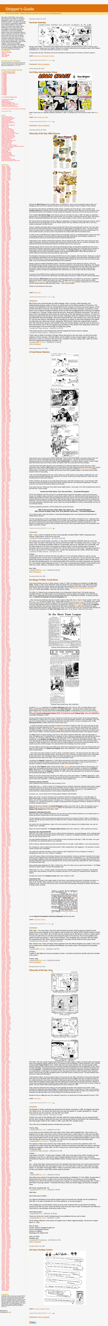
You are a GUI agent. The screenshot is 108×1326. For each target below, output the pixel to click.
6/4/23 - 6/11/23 (5, 1213)
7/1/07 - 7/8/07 (5, 271)
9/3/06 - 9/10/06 (5, 220)
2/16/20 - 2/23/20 (6, 1038)
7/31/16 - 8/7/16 (5, 821)
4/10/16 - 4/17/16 (6, 802)
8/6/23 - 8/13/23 (5, 1224)
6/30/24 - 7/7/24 (5, 1279)
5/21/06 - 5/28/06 (6, 205)
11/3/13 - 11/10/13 (6, 652)
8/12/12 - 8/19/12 (6, 577)
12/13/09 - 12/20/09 (6, 420)
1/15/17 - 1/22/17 (6, 849)
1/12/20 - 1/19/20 (6, 1032)
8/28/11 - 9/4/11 (5, 520)
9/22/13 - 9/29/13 (6, 645)
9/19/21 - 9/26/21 (6, 1108)
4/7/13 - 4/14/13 (5, 617)
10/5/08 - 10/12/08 (6, 348)
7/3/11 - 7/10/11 (5, 511)
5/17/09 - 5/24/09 (6, 386)
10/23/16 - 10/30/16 (6, 835)
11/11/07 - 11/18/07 (6, 292)
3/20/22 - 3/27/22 (6, 1139)
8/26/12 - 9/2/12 (5, 579)
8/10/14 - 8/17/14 (6, 700)
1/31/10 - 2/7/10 (5, 428)
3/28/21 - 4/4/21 (5, 1078)
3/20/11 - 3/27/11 (6, 495)
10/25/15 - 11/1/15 (6, 774)
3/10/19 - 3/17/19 (6, 982)
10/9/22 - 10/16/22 (6, 1173)
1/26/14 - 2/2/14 (5, 666)
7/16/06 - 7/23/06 (6, 212)
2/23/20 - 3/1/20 (5, 1039)
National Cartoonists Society (8, 135)
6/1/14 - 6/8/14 (5, 688)
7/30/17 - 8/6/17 (5, 882)
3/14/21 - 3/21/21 (6, 1076)
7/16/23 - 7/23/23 (6, 1220)
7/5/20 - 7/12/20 (5, 1057)
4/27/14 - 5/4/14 (5, 682)
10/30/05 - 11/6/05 (6, 171)
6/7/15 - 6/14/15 (5, 750)
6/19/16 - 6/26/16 (6, 814)
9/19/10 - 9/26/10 (6, 466)
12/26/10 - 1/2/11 (6, 481)
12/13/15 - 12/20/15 (6, 782)
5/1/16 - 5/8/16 (5, 806)
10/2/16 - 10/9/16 (6, 832)
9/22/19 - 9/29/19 (6, 1014)
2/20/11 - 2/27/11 (6, 491)
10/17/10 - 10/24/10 (6, 469)
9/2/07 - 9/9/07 (5, 280)
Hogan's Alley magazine (7, 119)
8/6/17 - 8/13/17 (5, 884)
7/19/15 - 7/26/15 (6, 757)
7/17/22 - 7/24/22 (6, 1159)
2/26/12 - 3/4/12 (5, 551)
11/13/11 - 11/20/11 (6, 533)
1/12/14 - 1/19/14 (6, 664)
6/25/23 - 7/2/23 (5, 1217)
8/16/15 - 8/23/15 (6, 762)
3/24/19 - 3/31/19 (6, 984)
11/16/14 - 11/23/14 (6, 716)
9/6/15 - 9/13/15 (5, 766)
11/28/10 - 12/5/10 (6, 476)
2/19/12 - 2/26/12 (6, 550)
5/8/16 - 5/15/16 (5, 807)
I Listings (4, 83)
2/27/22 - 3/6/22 (5, 1135)
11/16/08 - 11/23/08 (6, 355)
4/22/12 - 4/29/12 (6, 560)
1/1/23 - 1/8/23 (5, 1187)
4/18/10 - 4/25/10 (6, 440)
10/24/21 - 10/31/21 (6, 1114)
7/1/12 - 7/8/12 (5, 572)
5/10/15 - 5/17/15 (6, 746)
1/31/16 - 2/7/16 (5, 790)
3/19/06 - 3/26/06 (6, 194)
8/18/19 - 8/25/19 (6, 1009)
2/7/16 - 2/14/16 (5, 792)
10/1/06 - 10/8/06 (6, 225)
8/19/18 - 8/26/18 (6, 947)
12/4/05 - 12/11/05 (6, 177)
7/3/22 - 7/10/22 (5, 1156)
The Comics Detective (7, 128)
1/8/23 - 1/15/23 (5, 1188)
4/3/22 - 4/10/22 (5, 1141)
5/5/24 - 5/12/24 (5, 1270)
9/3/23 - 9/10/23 (5, 1228)
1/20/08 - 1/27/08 (6, 304)
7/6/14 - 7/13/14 (5, 694)
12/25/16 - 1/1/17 (6, 846)
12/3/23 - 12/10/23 (6, 1244)
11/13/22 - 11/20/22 (6, 1179)
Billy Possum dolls (40, 281)
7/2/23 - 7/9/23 (5, 1218)
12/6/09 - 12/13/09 (6, 419)
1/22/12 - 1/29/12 (6, 545)
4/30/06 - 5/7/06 (5, 201)
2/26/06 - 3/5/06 (5, 191)
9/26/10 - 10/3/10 (6, 467)
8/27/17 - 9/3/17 (5, 887)
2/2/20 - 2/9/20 (5, 1036)
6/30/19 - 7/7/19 (5, 1001)
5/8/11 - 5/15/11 (5, 501)
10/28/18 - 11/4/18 (6, 959)
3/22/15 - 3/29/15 (6, 737)
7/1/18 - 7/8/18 (5, 939)
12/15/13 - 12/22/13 (6, 659)
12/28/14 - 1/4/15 (6, 723)
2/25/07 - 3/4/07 (5, 250)
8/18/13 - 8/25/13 (6, 639)
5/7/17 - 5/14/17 (5, 868)
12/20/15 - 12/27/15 (6, 783)
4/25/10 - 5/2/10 (5, 441)
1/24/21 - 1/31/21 (6, 1068)
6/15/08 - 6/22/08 (6, 329)
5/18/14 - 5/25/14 (6, 685)
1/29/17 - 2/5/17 (5, 852)
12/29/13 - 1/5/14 (6, 662)
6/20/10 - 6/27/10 (6, 450)
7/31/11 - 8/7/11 (5, 515)
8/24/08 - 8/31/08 (6, 341)
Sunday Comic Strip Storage (8, 105)
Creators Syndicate (6, 120)
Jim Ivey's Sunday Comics (42, 1309)
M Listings (4, 88)
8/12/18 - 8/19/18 (6, 946)
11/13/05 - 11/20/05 (6, 173)
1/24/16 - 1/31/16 (6, 789)
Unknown (42, 949)
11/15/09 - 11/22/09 (6, 415)
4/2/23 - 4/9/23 (5, 1202)
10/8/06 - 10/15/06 (6, 226)
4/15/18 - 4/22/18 (6, 926)
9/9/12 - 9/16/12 (5, 581)
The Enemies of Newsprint (8, 99)
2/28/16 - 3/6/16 (5, 795)
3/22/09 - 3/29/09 (6, 376)
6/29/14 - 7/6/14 (5, 692)
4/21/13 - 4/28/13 (6, 619)
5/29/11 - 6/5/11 (5, 505)
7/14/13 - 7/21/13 (6, 633)
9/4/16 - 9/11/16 (5, 827)
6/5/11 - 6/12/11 (5, 506)
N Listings (4, 89)
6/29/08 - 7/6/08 (5, 331)
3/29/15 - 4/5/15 (5, 738)
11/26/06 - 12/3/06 (6, 234)
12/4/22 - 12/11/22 (6, 1182)
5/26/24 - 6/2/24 (5, 1273)
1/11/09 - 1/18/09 (6, 364)
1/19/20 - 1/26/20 (6, 1034)
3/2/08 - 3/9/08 (5, 311)
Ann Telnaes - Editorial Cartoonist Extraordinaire (13, 146)
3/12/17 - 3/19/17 (6, 859)
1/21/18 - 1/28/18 (6, 912)
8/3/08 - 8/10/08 (5, 337)
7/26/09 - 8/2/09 (5, 397)
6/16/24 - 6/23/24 (6, 1277)
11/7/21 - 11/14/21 (6, 1116)
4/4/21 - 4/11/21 (5, 1080)
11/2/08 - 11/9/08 (6, 352)
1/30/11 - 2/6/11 (5, 487)
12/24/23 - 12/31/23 (6, 1247)
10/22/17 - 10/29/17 (6, 897)
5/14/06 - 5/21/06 (6, 204)
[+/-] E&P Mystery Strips (8, 72)
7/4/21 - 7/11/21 (5, 1095)
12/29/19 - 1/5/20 (6, 1030)
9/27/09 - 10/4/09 (6, 408)
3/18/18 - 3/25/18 (6, 921)
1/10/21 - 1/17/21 (6, 1065)
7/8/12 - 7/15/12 (5, 573)
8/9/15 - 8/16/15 (5, 761)
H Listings (4, 82)
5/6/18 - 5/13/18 (5, 930)
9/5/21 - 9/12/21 (5, 1106)
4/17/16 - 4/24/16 (6, 803)
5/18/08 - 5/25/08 (6, 324)
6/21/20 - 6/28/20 (6, 1055)
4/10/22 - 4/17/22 (6, 1142)
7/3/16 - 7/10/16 (5, 816)
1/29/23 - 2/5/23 (5, 1192)
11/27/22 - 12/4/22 (6, 1181)
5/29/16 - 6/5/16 (5, 810)
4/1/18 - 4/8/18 (5, 924)
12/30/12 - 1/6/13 (6, 600)
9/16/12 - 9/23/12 (6, 583)
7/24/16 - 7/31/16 (6, 820)
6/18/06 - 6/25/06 (6, 207)
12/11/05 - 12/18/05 (6, 178)
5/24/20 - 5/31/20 (6, 1050)
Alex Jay (4, 53)
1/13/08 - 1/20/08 (6, 303)
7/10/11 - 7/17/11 (6, 512)
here (81, 763)
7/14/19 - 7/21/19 (6, 1003)
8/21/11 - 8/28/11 (6, 519)
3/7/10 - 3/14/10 (5, 434)
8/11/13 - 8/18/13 (6, 638)
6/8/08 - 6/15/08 (5, 328)
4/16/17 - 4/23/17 (6, 865)
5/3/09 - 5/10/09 (5, 383)
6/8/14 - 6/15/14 (5, 689)
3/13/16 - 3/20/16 (6, 798)
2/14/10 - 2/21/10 (6, 430)
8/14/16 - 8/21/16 (6, 823)
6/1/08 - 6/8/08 (5, 326)
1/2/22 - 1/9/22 (5, 1126)
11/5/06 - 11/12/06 (6, 231)
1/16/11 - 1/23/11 (6, 485)
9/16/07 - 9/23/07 (6, 283)
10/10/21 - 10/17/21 (6, 1112)
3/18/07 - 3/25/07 (6, 253)
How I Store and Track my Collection (10, 106)
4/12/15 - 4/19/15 (6, 741)
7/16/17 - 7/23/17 (6, 880)
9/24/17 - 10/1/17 (6, 892)
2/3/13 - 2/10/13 (5, 606)
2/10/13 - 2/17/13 (6, 607)
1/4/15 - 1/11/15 (5, 724)
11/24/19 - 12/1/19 (6, 1024)
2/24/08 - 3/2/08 (5, 310)
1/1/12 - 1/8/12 (5, 541)
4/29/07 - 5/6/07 (5, 260)
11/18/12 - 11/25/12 (6, 593)
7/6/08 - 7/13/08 (5, 332)
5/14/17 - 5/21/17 (6, 870)
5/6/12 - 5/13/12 (5, 563)
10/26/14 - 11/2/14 (6, 713)
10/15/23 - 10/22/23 (6, 1235)
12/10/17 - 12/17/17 (6, 905)
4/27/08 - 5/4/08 (5, 321)
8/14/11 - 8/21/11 (6, 518)
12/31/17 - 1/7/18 (6, 908)
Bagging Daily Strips (6, 101)
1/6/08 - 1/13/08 (5, 302)
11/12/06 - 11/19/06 (6, 232)
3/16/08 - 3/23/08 (6, 314)
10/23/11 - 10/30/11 (6, 530)
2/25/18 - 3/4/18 (5, 918)
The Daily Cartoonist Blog (7, 131)
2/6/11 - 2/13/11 (5, 488)
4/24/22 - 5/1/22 (5, 1145)
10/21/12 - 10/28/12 (6, 589)
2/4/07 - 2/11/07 (5, 246)
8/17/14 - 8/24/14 (6, 701)
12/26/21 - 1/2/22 (6, 1124)
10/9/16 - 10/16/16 (6, 833)
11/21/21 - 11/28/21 (6, 1119)
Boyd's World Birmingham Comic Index (11, 160)
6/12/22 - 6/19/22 (6, 1153)
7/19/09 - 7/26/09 (6, 396)
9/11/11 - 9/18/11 (6, 522)
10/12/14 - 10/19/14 (6, 710)
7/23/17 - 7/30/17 (6, 881)
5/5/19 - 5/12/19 (5, 991)
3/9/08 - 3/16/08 (5, 312)
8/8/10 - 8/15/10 (5, 459)
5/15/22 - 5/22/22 (6, 1148)
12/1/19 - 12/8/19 (6, 1025)
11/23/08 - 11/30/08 (6, 356)
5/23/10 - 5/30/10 (6, 446)
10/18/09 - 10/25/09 (6, 411)
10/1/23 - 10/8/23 (6, 1233)
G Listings (4, 80)
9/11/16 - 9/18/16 (6, 828)
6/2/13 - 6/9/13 (5, 626)
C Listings (4, 75)
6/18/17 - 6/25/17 (6, 875)
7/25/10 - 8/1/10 (5, 456)
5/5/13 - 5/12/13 (5, 622)
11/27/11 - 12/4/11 (6, 535)
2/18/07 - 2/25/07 (6, 249)
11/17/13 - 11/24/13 (6, 655)
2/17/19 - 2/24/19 (6, 978)
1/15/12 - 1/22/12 (6, 544)
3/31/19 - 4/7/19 (5, 985)
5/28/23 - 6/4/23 (5, 1212)
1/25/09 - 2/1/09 (5, 367)
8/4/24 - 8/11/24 (5, 1285)
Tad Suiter (42, 342)
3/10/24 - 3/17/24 (6, 1260)
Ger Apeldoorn (44, 1141)
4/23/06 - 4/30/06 (6, 200)
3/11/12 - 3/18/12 (6, 553)
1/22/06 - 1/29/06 (6, 185)
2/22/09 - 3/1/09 (5, 371)
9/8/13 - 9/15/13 (5, 643)
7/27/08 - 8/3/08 (5, 336)
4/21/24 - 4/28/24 (6, 1267)
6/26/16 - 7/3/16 (5, 815)
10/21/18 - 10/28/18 (6, 958)
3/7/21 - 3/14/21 (5, 1075)
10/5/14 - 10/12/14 (6, 709)
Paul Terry (39, 707)
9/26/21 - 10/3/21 (6, 1109)
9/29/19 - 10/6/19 (6, 1015)
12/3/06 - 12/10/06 (6, 236)
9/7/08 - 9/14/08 (5, 343)
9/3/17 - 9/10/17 (5, 888)
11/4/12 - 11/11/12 (6, 591)
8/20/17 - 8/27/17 (6, 886)
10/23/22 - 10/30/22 (6, 1175)
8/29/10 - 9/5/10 (5, 462)
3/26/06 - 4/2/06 (5, 195)
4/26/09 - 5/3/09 (5, 382)
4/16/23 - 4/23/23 (6, 1205)
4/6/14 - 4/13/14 (5, 678)
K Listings (4, 85)
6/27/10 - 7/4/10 (5, 452)
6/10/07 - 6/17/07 (6, 267)
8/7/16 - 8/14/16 (5, 822)
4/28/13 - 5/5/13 (5, 620)
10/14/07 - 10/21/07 (6, 288)
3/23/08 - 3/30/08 (6, 315)
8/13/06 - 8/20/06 (6, 217)
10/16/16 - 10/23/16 (6, 834)
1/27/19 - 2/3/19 (5, 975)
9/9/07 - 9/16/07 (5, 282)
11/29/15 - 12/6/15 (6, 780)
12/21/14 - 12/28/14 (6, 722)
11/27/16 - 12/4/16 (6, 841)
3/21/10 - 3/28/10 (6, 436)
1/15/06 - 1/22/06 (6, 184)
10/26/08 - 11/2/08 (6, 351)
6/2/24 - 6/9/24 (5, 1274)
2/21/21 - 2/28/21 (6, 1073)
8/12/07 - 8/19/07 (6, 277)
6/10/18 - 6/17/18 (6, 936)
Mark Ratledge (6, 55)
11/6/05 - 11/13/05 (6, 172)
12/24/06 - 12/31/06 (6, 239)
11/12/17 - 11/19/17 (6, 900)
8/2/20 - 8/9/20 (5, 1058)
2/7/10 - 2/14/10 (5, 429)
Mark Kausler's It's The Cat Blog (9, 145)
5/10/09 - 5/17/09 (6, 384)
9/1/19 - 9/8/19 (5, 1011)
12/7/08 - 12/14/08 (6, 358)
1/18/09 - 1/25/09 (6, 365)
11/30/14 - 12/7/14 (6, 718)
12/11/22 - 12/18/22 (6, 1184)
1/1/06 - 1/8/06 (5, 181)
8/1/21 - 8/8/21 (5, 1100)
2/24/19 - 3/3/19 (5, 979)
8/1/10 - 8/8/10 (5, 458)
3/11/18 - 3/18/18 (6, 920)
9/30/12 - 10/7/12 (6, 585)
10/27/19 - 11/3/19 (6, 1019)
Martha (67, 766)
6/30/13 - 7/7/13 (5, 631)
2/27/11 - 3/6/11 (5, 492)
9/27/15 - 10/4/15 (6, 769)
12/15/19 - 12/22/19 (6, 1028)
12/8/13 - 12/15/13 (6, 658)
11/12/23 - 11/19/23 (6, 1240)
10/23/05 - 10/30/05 (6, 169)
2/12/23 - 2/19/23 (6, 1194)
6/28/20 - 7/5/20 (5, 1056)
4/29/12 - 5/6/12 (5, 561)
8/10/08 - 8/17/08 (6, 338)
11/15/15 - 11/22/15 (6, 777)
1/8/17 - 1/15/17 (5, 848)
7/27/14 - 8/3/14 (5, 697)
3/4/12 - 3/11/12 (5, 552)
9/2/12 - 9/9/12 (5, 580)
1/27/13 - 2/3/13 (5, 605)
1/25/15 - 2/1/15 (5, 728)
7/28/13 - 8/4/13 (5, 636)
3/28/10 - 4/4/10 (5, 437)
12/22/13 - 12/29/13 (6, 661)
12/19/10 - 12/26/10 (6, 480)
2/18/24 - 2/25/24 (6, 1257)
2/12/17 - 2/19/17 (6, 854)
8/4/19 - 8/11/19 (5, 1006)
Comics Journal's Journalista (8, 132)
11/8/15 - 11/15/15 (6, 776)
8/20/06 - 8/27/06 (6, 218)
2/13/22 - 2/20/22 (6, 1133)
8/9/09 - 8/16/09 (5, 400)
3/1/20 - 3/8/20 (5, 1041)
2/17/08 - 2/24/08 (6, 309)
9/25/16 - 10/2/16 (6, 831)
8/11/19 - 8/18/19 (6, 1008)
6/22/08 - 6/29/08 (6, 330)
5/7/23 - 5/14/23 (5, 1208)
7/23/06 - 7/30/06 (6, 213)
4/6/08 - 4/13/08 (5, 317)
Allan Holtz (42, 570)
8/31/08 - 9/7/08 (5, 342)
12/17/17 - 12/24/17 (6, 906)
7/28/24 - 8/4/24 (5, 1284)
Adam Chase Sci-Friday (41, 117)
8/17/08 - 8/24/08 (6, 339)
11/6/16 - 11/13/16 (6, 838)
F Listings (4, 79)
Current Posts (5, 1290)
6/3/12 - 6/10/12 (5, 567)
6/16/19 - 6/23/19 (6, 998)
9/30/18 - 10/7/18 (6, 955)
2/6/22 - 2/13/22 (5, 1132)
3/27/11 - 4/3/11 (5, 496)
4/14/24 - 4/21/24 (6, 1266)
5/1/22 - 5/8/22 (5, 1146)
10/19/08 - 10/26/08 (6, 350)
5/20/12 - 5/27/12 (6, 565)
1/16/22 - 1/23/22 (6, 1128)
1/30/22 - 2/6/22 (5, 1130)
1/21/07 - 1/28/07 (6, 244)
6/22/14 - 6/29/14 (6, 691)
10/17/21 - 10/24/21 (6, 1113)
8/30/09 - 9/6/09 (5, 403)
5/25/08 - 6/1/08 (5, 325)
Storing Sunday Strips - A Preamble (10, 104)
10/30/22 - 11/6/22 (6, 1176)
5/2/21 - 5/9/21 (5, 1084)
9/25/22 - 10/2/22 (6, 1171)
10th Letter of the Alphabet (8, 129)
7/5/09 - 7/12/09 (5, 394)
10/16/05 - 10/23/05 (6, 168)
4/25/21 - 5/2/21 (5, 1083)
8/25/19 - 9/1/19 (5, 1010)
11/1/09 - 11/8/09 (6, 413)
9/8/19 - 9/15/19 (5, 1012)
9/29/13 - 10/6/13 (6, 646)
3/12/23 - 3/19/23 (6, 1199)
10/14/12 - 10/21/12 (6, 587)
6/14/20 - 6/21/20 (6, 1054)
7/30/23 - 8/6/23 (5, 1222)
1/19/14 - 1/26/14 (6, 665)
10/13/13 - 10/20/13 (6, 649)
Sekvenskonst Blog (6, 139)
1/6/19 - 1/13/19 (5, 971)
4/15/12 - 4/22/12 (6, 559)
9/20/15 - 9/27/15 (6, 768)
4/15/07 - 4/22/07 (6, 258)
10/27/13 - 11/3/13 (6, 651)
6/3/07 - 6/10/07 (5, 266)
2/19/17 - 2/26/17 (6, 855)
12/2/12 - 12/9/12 (6, 596)
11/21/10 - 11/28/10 (6, 475)
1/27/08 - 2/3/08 (5, 305)
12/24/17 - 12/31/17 (6, 907)
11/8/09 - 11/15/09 (6, 414)
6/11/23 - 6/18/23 (6, 1214)
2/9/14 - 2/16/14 (5, 669)
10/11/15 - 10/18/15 (6, 772)
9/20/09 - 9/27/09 (6, 407)
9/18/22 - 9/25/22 (6, 1169)
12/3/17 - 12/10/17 (6, 904)
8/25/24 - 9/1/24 (5, 1289)
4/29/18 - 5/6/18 (5, 929)
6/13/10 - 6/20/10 (6, 449)
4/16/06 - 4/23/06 (6, 199)
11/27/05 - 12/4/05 (6, 175)
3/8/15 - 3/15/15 (5, 735)
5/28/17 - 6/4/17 (5, 872)
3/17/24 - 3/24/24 (6, 1261)
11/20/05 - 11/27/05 (6, 174)
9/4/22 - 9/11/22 (5, 1167)
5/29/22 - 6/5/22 (5, 1150)
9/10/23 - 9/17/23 (6, 1230)
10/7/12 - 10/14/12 (6, 586)
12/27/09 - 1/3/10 (6, 422)
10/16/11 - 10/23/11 (6, 528)
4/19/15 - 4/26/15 (6, 742)
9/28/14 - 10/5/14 (6, 708)
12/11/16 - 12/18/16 (6, 844)
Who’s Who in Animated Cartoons (46, 807)
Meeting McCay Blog (6, 152)
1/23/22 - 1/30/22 (6, 1129)
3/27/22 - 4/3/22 (5, 1140)
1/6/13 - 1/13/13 (5, 602)
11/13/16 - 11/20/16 (6, 839)
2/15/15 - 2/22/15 (6, 731)
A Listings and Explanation (8, 73)
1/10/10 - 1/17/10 (6, 424)
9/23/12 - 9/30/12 (6, 584)
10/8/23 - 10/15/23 (6, 1234)
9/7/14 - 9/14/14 (5, 704)
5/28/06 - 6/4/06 (5, 206)
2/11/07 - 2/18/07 (6, 247)
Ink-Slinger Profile (85, 468)
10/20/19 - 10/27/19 (6, 1018)
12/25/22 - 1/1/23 (6, 1186)
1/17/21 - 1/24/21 (6, 1067)
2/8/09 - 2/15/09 (5, 369)
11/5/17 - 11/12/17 (6, 899)
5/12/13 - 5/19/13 (6, 623)
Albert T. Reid (35, 601)
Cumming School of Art (76, 601)
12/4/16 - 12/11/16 (6, 842)
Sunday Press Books (6, 142)
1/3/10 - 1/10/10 (5, 423)
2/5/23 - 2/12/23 (5, 1193)
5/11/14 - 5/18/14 (6, 684)
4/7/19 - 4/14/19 (5, 986)
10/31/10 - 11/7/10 (6, 472)
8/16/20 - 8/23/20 (6, 1061)
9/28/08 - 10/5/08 (6, 347)
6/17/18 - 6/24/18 (6, 937)
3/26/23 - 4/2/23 (5, 1201)
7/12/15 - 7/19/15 (6, 756)
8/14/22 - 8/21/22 (6, 1163)
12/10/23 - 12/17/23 (6, 1245)
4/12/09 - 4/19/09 (6, 380)
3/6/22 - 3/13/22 (5, 1136)
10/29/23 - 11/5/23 (6, 1238)
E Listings (4, 78)
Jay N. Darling (78, 604)
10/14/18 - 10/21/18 (6, 957)
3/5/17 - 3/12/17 (5, 858)
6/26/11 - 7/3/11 (5, 509)
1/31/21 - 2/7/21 (5, 1069)
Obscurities (37, 292)
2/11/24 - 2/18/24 (6, 1256)
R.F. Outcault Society (6, 153)
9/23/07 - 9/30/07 (6, 284)
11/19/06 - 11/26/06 (6, 233)
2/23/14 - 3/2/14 (5, 671)
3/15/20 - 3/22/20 (6, 1043)
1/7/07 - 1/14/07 (5, 242)
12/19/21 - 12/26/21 (6, 1123)
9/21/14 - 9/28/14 (6, 707)
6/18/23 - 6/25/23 (6, 1215)
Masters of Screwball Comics (8, 137)
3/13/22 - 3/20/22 (6, 1137)
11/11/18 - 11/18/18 (6, 962)
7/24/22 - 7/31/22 (6, 1160)
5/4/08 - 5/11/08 (5, 322)
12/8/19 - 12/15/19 (6, 1027)
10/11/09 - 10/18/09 (6, 410)
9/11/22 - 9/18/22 (6, 1168)
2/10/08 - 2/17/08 (6, 308)
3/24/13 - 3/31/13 (6, 615)
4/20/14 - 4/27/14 (6, 681)
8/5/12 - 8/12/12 (5, 576)
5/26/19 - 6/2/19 (5, 995)
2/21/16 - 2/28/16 (6, 794)
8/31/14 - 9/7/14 (5, 703)
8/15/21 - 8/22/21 (6, 1102)
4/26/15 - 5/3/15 (5, 743)
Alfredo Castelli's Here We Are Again (10, 133)
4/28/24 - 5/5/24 (5, 1269)
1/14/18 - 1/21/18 (6, 911)
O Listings (4, 90)
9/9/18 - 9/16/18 (5, 951)
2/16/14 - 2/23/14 (6, 670)
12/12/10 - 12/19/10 (6, 479)
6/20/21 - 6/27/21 (6, 1093)
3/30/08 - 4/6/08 (5, 316)
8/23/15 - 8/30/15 (6, 763)
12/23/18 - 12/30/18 (6, 969)
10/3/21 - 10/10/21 (6, 1110)
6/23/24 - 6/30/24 (6, 1278)
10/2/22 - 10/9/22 (6, 1172)
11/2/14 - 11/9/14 (6, 714)
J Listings (4, 84)
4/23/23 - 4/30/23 (6, 1206)
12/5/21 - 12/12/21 (6, 1121)
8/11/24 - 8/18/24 (6, 1286)
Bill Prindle (42, 1190)
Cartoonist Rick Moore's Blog (8, 159)
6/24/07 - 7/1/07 (5, 270)
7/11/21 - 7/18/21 (6, 1096)
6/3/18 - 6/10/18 (5, 934)
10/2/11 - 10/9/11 (6, 526)
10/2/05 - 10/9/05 (6, 166)
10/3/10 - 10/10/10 (6, 468)
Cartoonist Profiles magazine (8, 118)
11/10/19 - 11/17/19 (6, 1022)
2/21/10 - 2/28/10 (6, 432)
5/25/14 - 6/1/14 (5, 687)
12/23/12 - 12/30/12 (6, 599)
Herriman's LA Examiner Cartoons (44, 56)
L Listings (4, 87)
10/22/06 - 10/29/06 (6, 229)
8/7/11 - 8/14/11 (5, 517)
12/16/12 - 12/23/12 (6, 598)
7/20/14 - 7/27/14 (6, 696)
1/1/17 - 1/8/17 (5, 847)
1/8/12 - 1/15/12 (5, 543)
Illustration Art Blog (6, 150)
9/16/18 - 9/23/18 (6, 952)
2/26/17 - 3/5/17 (5, 857)
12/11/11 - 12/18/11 (6, 538)
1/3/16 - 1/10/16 (5, 786)
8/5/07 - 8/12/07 (5, 276)
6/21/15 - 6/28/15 (6, 753)
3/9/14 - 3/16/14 (5, 674)
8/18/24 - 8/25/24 (6, 1287)
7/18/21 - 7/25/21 (6, 1097)
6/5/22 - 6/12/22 (5, 1152)
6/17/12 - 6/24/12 (6, 570)
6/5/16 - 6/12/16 (5, 812)
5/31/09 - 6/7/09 (5, 388)
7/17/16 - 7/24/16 (6, 819)
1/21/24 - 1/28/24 (6, 1252)
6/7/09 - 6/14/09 (5, 389)
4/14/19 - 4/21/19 (6, 988)
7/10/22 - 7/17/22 (6, 1158)
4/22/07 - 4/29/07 (6, 259)
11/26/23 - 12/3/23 (6, 1243)
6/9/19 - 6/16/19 (5, 997)
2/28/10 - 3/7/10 (5, 433)
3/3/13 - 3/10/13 (5, 611)
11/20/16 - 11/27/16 (6, 840)
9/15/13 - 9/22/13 (6, 644)
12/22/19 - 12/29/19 (6, 1029)
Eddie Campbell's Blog (7, 141)
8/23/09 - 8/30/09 (6, 402)
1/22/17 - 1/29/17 (6, 851)
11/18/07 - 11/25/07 (6, 293)
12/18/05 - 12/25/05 (6, 179)
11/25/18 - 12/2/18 (6, 964)
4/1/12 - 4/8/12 (5, 557)
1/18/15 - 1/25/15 (6, 727)
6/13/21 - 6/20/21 (6, 1091)
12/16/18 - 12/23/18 (6, 967)
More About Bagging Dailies (8, 103)
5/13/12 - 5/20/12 (6, 564)
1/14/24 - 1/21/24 (6, 1251)
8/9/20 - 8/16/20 (5, 1060)
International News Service (62, 727)
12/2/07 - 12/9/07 (6, 296)
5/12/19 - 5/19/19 (6, 992)
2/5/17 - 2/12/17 (5, 853)
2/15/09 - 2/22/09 (6, 370)
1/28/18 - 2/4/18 (5, 913)
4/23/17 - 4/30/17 (6, 866)
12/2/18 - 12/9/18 (6, 965)
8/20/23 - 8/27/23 (6, 1226)
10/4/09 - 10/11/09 (6, 409)
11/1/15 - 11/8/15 (6, 775)
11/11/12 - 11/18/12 (6, 592)
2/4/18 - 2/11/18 (5, 914)
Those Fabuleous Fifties (7, 147)
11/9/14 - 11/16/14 (6, 715)
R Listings (4, 94)
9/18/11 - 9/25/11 (6, 524)
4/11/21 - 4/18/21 (6, 1081)
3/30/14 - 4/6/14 (5, 677)
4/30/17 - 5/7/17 (5, 867)
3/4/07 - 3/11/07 (5, 251)
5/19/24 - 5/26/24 (6, 1272)
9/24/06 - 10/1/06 (6, 224)
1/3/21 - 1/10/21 (5, 1064)
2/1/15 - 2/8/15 (5, 729)
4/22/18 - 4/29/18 (6, 927)
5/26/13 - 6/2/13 (5, 625)
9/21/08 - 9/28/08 (6, 345)
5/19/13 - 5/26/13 (6, 624)
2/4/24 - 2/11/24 (5, 1254)
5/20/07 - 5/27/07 (6, 264)
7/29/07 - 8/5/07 (5, 275)
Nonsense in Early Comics (8, 134)
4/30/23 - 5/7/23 (5, 1207)
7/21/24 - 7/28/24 (6, 1283)
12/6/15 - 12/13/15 (6, 781)
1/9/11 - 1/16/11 (5, 483)
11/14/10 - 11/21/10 (6, 474)
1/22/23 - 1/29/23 (6, 1191)
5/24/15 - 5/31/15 (6, 748)
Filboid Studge (5, 151)
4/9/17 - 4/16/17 (5, 864)
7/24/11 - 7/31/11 (6, 514)
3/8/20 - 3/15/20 (5, 1042)
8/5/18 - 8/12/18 (5, 945)
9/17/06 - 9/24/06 (6, 223)
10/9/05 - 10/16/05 (6, 167)
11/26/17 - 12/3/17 (6, 903)
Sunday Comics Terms (6, 111)
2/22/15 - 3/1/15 (5, 733)
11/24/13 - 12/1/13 (6, 656)
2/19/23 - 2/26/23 (6, 1195)
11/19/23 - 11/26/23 (6, 1241)
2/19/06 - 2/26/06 (6, 190)
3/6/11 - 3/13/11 (5, 493)
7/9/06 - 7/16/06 (5, 211)
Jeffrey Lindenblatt (7, 52)
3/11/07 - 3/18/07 (6, 252)
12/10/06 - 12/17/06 (6, 237)
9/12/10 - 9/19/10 (6, 465)
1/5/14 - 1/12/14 (5, 663)
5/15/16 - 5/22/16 (6, 808)
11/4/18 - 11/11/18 (6, 960)
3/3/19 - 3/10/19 (5, 980)
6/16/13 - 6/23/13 (6, 629)
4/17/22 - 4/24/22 (6, 1143)
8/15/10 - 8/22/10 (6, 460)
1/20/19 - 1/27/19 (6, 973)
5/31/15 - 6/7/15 (5, 749)
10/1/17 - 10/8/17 (6, 893)
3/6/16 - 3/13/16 (5, 796)
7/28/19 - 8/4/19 (5, 1005)
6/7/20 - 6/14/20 (5, 1052)
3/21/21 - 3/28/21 (6, 1077)
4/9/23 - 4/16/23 (5, 1204)
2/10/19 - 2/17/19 (6, 977)
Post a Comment (43, 64)
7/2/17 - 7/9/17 (5, 878)
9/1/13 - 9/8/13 (5, 642)
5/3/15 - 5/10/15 (5, 744)
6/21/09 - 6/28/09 (6, 391)
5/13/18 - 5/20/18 (6, 931)
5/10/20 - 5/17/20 (6, 1048)
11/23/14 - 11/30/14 (6, 717)
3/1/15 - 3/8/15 (5, 734)
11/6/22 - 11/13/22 (6, 1178)
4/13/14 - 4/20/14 (6, 679)
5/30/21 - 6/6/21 (5, 1089)
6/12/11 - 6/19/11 (6, 507)
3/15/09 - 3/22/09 (6, 375)
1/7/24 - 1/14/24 (5, 1250)
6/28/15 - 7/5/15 (5, 754)
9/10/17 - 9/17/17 (6, 890)
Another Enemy (5, 100)
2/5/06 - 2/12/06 (5, 187)
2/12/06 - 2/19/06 (6, 188)
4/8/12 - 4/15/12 (5, 558)
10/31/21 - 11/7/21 (6, 1115)
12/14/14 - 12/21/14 (6, 721)
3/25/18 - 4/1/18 (5, 923)
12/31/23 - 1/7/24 (6, 1248)
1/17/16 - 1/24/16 (6, 788)
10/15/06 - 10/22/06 (6, 227)
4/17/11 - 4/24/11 (6, 498)
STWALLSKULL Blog (6, 144)
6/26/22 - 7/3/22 (5, 1155)
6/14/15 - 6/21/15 (6, 751)
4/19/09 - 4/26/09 (6, 381)
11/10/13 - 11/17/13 (6, 653)
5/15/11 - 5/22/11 (6, 502)
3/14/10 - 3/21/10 (6, 435)
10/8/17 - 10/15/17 (6, 894)
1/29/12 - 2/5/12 (5, 546)
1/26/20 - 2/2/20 (5, 1035)
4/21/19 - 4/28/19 (6, 989)
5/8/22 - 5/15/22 (5, 1147)
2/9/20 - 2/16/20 (5, 1037)
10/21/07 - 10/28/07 (6, 289)
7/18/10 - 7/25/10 (6, 455)
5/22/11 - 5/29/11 (6, 504)
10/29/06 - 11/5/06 (6, 230)
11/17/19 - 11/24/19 (6, 1023)
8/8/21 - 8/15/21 (5, 1101)
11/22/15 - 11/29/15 (6, 779)
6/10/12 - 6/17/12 (6, 568)
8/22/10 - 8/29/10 (6, 461)
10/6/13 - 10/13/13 (6, 648)
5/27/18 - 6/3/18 (5, 933)
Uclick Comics (5, 124)
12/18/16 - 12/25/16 (6, 845)
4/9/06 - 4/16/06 (5, 198)
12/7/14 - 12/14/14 (6, 720)
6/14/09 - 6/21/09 (6, 390)
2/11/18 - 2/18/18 (6, 916)
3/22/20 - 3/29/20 (6, 1044)
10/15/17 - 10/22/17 (6, 895)
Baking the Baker (6, 157)
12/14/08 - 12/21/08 (6, 360)
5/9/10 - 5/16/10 (5, 443)
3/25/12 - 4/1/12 (5, 556)
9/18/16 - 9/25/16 (6, 829)
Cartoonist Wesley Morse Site (8, 140)
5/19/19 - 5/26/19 (6, 993)
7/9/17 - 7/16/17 (5, 879)
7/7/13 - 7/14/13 (5, 632)
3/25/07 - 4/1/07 (5, 254)
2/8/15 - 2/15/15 (5, 730)
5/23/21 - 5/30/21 (6, 1088)
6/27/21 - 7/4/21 (5, 1094)
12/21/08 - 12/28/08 (6, 361)
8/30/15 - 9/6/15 (5, 764)
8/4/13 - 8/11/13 (5, 637)
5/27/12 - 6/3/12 (5, 566)
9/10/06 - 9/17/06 (6, 221)
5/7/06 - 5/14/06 (5, 203)
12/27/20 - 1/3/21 (6, 1063)
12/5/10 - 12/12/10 (6, 478)
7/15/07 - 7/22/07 (6, 273)
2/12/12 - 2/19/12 (6, 548)
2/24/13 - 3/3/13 (5, 610)
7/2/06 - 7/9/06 (5, 210)
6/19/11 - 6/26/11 (6, 508)
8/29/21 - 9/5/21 (5, 1104)
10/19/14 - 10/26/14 (6, 711)
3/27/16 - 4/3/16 (5, 800)
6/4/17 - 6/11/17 (5, 873)
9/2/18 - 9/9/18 (5, 950)
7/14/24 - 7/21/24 (6, 1281)
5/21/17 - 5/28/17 (6, 871)
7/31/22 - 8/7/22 (5, 1161)
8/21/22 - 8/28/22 (6, 1165)
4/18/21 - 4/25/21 (6, 1082)
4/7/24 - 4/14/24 (5, 1265)
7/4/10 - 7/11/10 (5, 453)
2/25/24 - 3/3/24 (5, 1258)
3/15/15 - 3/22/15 (6, 736)
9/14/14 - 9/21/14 (6, 705)
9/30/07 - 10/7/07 (6, 285)
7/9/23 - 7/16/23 (5, 1219)
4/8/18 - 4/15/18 (5, 925)
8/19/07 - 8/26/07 (6, 278)
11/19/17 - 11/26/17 (6, 901)
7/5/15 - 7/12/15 (5, 755)
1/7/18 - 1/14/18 (5, 910)
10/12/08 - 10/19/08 (6, 349)
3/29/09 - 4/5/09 (5, 377)
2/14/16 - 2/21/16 (6, 793)
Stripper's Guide (19, 9)
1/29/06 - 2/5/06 (5, 186)
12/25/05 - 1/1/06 (6, 180)
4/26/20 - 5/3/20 (5, 1045)
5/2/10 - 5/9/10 (5, 442)
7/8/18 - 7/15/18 (5, 940)
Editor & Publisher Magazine (8, 125)
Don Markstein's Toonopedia (8, 155)
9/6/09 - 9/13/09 (5, 404)
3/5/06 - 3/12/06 (5, 192)
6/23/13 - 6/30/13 (6, 630)
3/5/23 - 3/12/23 (5, 1198)
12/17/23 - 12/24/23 (6, 1246)
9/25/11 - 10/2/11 (6, 525)
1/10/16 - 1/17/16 (6, 787)
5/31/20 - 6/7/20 (5, 1051)
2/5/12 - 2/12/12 (5, 547)
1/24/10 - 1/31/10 (6, 427)
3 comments (49, 296)
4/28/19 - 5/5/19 (5, 990)
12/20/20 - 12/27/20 (6, 1062)
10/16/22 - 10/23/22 (6, 1174)
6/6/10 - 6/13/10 (5, 448)
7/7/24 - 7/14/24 (5, 1280)
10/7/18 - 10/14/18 (6, 956)
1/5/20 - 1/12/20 (5, 1031)
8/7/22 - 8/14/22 (5, 1162)
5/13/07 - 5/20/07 (6, 263)
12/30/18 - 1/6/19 (6, 970)
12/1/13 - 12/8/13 (6, 657)
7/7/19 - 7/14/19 (5, 1002)
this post (15, 65)
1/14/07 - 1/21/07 (6, 243)
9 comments (49, 1102)
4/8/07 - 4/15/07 (5, 257)
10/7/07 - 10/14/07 (6, 286)
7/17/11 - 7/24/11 (6, 513)
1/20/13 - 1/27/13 (6, 604)
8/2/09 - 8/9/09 (5, 399)
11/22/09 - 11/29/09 (6, 416)
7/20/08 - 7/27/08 (6, 335)
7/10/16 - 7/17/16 (6, 818)
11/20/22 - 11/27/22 (6, 1180)
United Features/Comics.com (8, 122)
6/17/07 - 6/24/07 (6, 269)
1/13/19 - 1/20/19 (6, 972)
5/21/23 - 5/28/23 (6, 1211)
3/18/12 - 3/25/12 (6, 554)
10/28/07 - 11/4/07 (6, 290)
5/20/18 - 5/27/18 (6, 932)
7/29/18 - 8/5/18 (5, 944)
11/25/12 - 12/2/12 (6, 594)
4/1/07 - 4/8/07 (5, 256)
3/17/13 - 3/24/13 (6, 613)
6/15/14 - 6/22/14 (6, 690)
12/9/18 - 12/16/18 (6, 966)
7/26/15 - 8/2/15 (5, 759)
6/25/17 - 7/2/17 (5, 877)
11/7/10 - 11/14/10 (6, 473)
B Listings (4, 74)
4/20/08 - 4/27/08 (6, 319)
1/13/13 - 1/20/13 (6, 603)
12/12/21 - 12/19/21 (6, 1122)
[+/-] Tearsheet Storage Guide (9, 97)
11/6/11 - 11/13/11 (6, 532)
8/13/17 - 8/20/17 (6, 885)
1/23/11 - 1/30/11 (6, 486)
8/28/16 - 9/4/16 (5, 826)
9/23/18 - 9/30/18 (6, 953)
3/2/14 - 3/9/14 (5, 672)
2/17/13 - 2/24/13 (6, 609)
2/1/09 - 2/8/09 (5, 368)
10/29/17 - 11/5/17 (6, 898)
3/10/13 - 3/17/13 (6, 612)
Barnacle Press (5, 126)
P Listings (4, 92)
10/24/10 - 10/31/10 (6, 471)
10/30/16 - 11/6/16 (6, 836)
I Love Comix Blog (6, 148)
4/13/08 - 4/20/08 (6, 318)
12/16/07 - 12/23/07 (6, 298)
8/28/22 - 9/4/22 (5, 1166)
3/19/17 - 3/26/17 (6, 860)
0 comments (49, 60)
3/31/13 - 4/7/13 (5, 616)
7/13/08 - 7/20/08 (6, 334)
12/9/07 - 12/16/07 (6, 297)
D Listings (4, 77)
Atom (8, 1312)
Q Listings (4, 93)
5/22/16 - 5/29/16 (6, 809)
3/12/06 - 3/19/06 (6, 193)
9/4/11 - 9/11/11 (5, 521)
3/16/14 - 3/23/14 (6, 675)
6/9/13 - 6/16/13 (5, 628)
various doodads (69, 281)
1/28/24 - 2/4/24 (5, 1253)
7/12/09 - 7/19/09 (6, 395)
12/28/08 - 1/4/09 (6, 362)
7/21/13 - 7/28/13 (6, 635)
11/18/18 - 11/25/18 (6, 963)
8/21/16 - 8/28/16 (6, 825)
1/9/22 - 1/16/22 (5, 1127)
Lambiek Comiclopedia (7, 154)
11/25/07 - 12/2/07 (6, 295)
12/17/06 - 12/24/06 (6, 238)
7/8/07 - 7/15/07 (5, 272)
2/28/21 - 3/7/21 (5, 1074)
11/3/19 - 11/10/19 (6, 1021)
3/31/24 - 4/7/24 (5, 1264)
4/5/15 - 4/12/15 (5, 740)
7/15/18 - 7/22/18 (6, 942)
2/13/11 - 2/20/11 (6, 489)
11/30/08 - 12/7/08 (6, 357)
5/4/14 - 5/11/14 (5, 683)
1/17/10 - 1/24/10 (6, 426)
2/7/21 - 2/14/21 (5, 1070)
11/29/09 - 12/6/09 (6, 417)
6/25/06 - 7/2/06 (5, 208)
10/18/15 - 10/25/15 (6, 773)
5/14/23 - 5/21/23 (6, 1209)
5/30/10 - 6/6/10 (5, 447)
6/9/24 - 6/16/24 (5, 1276)
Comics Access (5, 127)
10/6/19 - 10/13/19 (6, 1016)
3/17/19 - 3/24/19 (6, 983)
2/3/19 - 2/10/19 (5, 976)
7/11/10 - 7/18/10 (6, 454)
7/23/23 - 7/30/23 (6, 1221)
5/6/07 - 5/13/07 (5, 262)
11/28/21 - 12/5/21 (6, 1120)
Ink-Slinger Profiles (39, 919)
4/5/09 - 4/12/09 (5, 378)
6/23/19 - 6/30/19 (6, 999)
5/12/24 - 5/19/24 (6, 1271)
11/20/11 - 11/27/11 (6, 534)
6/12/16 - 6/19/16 (6, 813)
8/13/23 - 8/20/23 (6, 1225)
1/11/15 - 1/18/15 (6, 725)
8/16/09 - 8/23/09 (6, 401)
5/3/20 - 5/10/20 (5, 1047)
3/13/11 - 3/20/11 (6, 494)
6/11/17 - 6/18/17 (6, 874)
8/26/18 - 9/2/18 (5, 949)
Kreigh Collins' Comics (7, 116)
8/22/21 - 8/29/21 (6, 1103)
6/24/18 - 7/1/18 (5, 938)
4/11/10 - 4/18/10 (6, 439)
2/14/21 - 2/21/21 (6, 1071)
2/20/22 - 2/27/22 (6, 1134)
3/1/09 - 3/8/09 (5, 373)
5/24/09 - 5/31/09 (6, 387)
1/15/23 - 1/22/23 (6, 1189)
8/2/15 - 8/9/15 (5, 760)
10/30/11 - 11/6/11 (6, 531)
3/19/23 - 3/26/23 (6, 1200)
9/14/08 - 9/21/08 (6, 344)
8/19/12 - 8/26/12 (6, 578)
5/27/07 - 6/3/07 (5, 265)
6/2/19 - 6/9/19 (5, 996)
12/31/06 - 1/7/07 (6, 240)
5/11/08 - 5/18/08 (6, 323)
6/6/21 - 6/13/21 (5, 1090)
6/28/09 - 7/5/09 (5, 393)
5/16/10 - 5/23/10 (6, 445)
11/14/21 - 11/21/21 (6, 1117)
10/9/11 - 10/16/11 (6, 527)
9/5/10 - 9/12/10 (5, 463)
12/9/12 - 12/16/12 (6, 597)
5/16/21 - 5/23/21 (6, 1087)
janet (40, 1213)
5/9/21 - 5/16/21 (5, 1086)
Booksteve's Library (6, 158)
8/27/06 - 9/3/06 (5, 219)
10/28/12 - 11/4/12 (6, 590)
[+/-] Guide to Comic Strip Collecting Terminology (13, 108)
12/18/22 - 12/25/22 (6, 1185)
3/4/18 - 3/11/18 (5, 919)
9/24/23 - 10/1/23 (6, 1232)
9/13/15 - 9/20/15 (6, 767)
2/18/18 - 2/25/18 (6, 917)
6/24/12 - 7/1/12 (5, 571)
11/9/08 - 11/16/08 (6, 354)
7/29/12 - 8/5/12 (5, 574)
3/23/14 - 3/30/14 (6, 676)
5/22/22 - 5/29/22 (6, 1149)
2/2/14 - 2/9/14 (5, 668)
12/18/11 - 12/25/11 (6, 539)
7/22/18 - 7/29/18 (6, 943)
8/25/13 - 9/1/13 (5, 640)
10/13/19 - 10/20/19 (6, 1017)
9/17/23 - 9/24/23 (6, 1231)
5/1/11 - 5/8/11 (5, 500)
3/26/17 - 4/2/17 (5, 861)
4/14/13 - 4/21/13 (6, 618)
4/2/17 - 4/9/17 (5, 862)
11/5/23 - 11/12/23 (6, 1239)
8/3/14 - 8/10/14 (5, 698)
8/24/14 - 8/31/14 (6, 702)
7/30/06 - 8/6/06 (5, 214)
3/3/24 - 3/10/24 (5, 1259)
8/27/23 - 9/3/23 (5, 1227)
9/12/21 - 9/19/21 (6, 1107)
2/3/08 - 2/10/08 (5, 306)
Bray (57, 730)
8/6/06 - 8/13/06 (5, 216)
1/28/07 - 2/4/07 (5, 245)
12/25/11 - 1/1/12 (6, 540)
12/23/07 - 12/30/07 (6, 299)
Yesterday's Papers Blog (7, 138)
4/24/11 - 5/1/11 (5, 499)
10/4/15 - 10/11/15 (6, 770)
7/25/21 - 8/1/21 (5, 1099)
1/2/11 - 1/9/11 (5, 482)
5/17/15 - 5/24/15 (6, 747)
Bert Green (69, 739)
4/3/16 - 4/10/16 (5, 801)
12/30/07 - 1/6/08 (6, 301)
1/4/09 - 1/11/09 (5, 363)
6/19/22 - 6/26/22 (6, 1154)
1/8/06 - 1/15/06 (5, 182)
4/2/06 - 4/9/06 (5, 197)
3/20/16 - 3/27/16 (6, 799)
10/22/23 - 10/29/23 (6, 1237)
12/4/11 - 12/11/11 (6, 537)
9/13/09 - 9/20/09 (6, 406)
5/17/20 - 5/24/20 (6, 1049)
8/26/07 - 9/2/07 (5, 279)
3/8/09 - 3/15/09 (5, 374)
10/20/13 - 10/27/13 (6, 650)
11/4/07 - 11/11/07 (6, 291)
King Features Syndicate (7, 121)
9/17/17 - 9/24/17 (6, 891)
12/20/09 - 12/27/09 (6, 421)
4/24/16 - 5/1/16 (5, 805)
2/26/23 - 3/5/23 (5, 1196)
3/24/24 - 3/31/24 (6, 1263)
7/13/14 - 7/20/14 (6, 695)
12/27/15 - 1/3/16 (6, 785)
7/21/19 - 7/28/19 (6, 1004)
